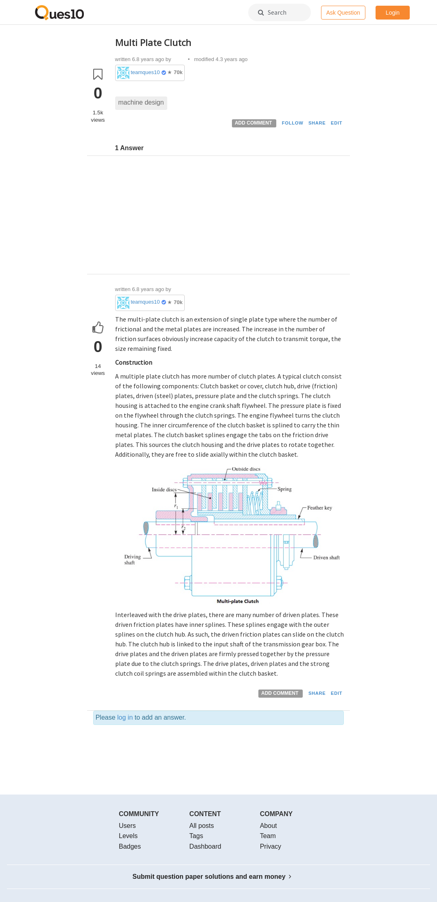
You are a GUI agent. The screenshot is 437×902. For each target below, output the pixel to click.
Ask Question (343, 12)
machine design (141, 102)
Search (272, 12)
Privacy (270, 846)
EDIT (336, 122)
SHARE (317, 122)
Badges (130, 846)
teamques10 (145, 72)
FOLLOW (293, 122)
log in (125, 717)
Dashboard (205, 846)
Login (393, 12)
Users (127, 825)
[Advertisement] (229, 217)
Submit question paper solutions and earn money (212, 876)
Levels (128, 835)
